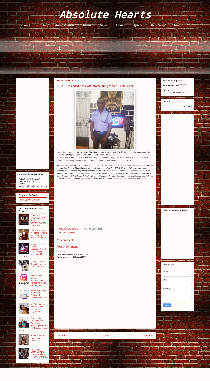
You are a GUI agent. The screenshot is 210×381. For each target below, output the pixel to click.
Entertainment (64, 25)
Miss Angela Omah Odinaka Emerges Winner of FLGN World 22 (39, 353)
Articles (42, 25)
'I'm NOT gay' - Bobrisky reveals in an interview (38, 264)
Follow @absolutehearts (29, 200)
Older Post (148, 335)
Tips (176, 25)
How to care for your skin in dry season (37, 338)
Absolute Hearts (105, 14)
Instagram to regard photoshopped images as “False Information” (38, 280)
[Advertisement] (103, 53)
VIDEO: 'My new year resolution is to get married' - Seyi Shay (38, 308)
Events (86, 25)
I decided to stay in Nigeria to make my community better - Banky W (39, 234)
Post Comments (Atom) (111, 343)
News (103, 25)
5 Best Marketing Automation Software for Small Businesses (39, 294)
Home (24, 25)
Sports (137, 25)
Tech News (158, 25)
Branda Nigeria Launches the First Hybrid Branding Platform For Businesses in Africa (33, 324)
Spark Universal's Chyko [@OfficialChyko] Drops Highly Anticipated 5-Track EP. (32, 250)
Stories (120, 25)
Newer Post (62, 335)
